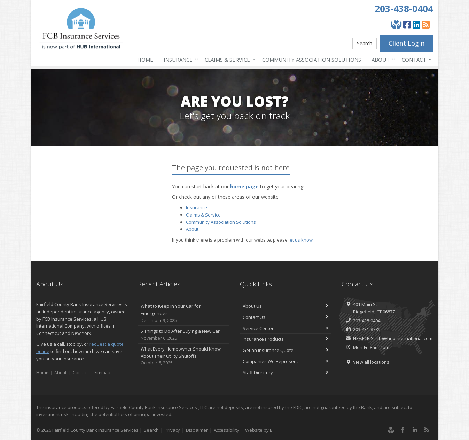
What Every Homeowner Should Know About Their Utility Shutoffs (184, 356)
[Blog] (426, 24)
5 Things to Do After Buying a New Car (184, 334)
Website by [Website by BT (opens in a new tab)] (260, 430)
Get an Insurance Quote (286, 350)
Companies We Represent (286, 361)
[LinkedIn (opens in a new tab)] (416, 24)
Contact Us (286, 317)
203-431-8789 (366, 329)
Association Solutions (311, 59)
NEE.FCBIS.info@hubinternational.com (392, 338)
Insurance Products (286, 339)
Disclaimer (197, 430)
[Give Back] (396, 24)
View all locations (371, 362)
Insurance (179, 59)
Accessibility (226, 430)
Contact (415, 59)
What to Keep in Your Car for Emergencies (184, 313)
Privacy (172, 430)
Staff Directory (286, 372)
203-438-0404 (404, 8)
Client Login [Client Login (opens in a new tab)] (406, 43)
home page (244, 186)
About (382, 59)
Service (229, 59)
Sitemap (102, 373)
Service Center (286, 328)
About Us (286, 306)
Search (364, 43)
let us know (301, 240)
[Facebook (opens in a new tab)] (407, 24)
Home (145, 59)
